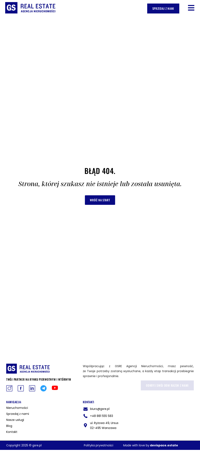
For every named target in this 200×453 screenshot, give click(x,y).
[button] (191, 7)
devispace (158, 445)
